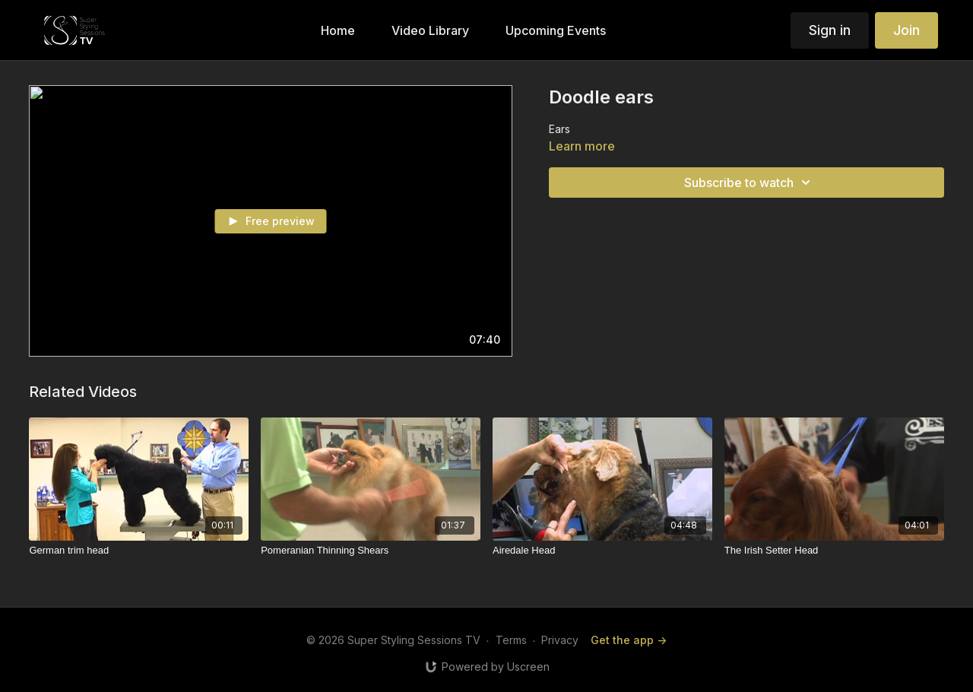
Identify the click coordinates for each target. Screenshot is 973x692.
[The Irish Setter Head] (834, 550)
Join (906, 30)
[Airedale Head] (602, 550)
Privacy (559, 639)
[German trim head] (139, 550)
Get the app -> (629, 639)
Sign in (830, 30)
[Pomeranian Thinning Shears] (370, 550)
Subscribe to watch (749, 182)
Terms (511, 639)
